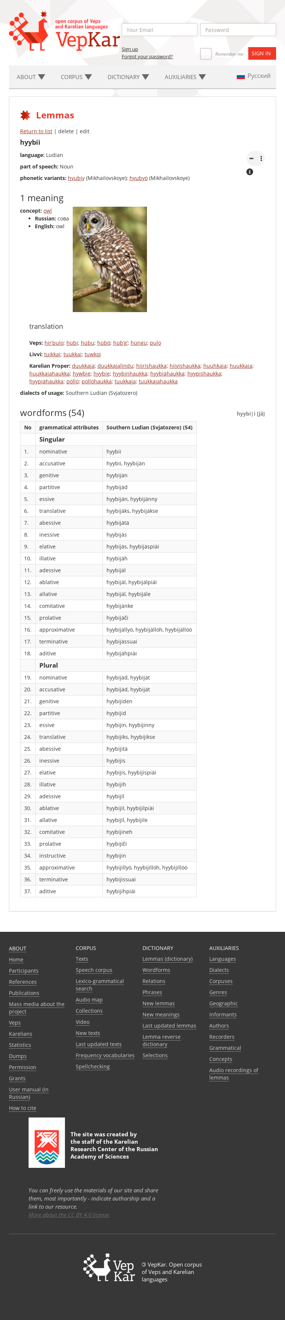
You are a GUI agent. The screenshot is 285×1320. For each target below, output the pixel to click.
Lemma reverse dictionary (161, 1040)
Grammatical (225, 1047)
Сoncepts (220, 1058)
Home (16, 959)
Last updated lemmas (169, 1025)
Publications (24, 992)
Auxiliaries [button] (185, 77)
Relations (154, 981)
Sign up (130, 49)
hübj (72, 342)
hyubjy (76, 177)
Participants (24, 970)
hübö (103, 342)
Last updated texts (99, 1044)
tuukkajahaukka (158, 381)
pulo (155, 342)
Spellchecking (93, 1066)
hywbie (82, 373)
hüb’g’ (120, 342)
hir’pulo (54, 342)
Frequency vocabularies (105, 1055)
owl (47, 210)
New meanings (161, 1014)
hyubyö (139, 177)
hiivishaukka (185, 365)
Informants (223, 1014)
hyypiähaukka (46, 381)
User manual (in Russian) (29, 1093)
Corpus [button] (76, 77)
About (17, 948)
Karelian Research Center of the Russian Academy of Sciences (114, 1149)
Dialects (219, 969)
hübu (87, 342)
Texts (82, 958)
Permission (22, 1067)
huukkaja (241, 365)
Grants (17, 1078)
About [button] (31, 77)
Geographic (223, 1003)
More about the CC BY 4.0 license (69, 1214)
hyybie (102, 373)
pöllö (72, 381)
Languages (222, 958)
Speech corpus (94, 969)
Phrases (152, 992)
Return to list (36, 131)
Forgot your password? (147, 56)
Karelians (20, 1033)
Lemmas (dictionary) (167, 958)
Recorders (222, 1036)
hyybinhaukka (130, 373)
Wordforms (156, 969)
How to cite (22, 1107)
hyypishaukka (204, 373)
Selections (155, 1055)
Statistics (20, 1044)
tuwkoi (93, 354)
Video (82, 1021)
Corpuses (221, 981)
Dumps (18, 1055)
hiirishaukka (151, 365)
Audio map (89, 999)
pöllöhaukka (97, 381)
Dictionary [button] (128, 77)
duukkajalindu (115, 365)
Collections (89, 1010)
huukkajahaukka (49, 373)
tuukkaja (125, 381)
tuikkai (52, 354)
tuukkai (72, 354)
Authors (219, 1025)
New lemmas (158, 1003)
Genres (218, 992)
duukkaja (83, 365)
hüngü (139, 342)
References (23, 981)
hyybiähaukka (167, 373)
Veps (15, 1022)
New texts (88, 1032)
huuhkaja (215, 365)
